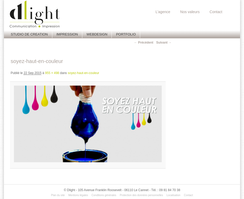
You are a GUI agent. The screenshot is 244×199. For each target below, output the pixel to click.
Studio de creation (29, 34)
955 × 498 (52, 73)
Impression (67, 34)
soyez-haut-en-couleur (83, 73)
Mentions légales (78, 195)
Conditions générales (104, 195)
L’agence (162, 12)
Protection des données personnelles (141, 195)
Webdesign (97, 34)
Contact (216, 12)
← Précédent (143, 42)
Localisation (173, 195)
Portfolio (126, 34)
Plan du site (58, 195)
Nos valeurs (190, 12)
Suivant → (164, 42)
